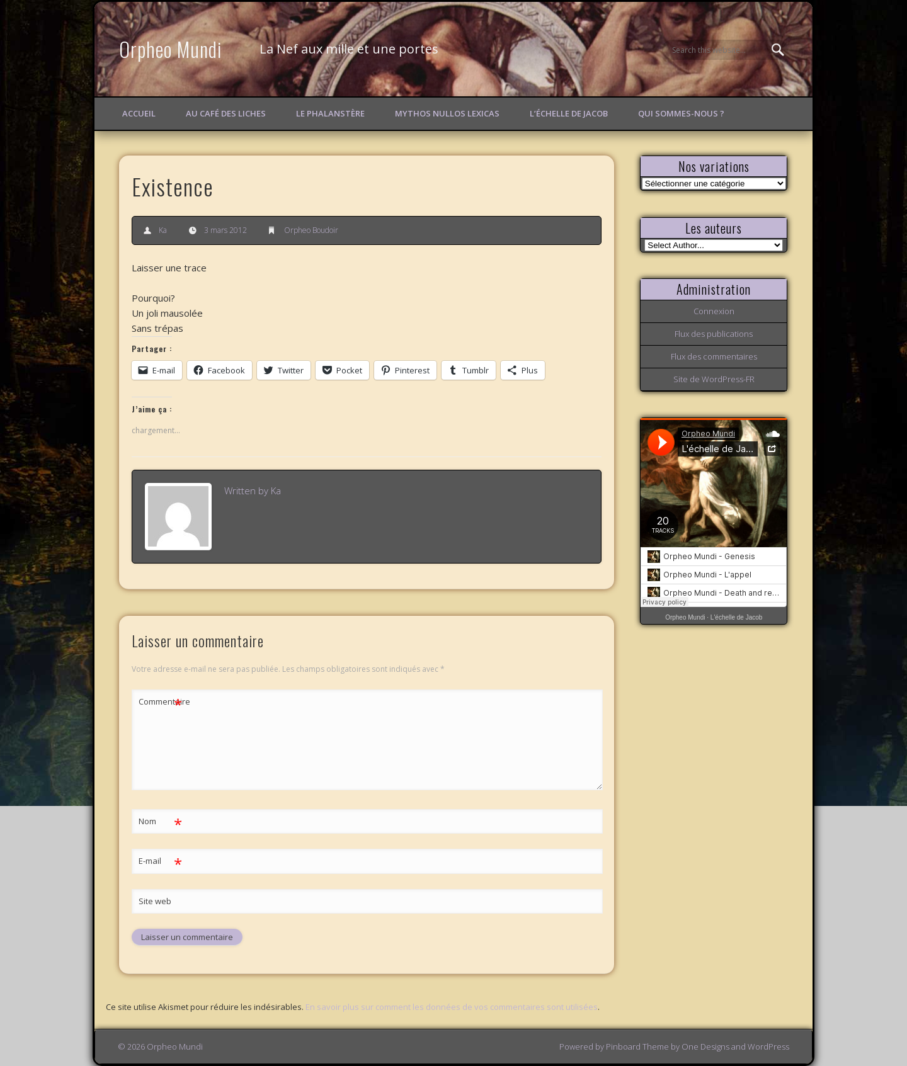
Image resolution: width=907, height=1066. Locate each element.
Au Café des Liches (226, 113)
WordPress (768, 1046)
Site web (155, 901)
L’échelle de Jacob (569, 113)
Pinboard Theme (637, 1046)
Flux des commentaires (714, 356)
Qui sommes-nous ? (681, 113)
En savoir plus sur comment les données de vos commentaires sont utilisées (451, 1006)
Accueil (139, 113)
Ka (163, 230)
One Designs (705, 1046)
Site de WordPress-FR (714, 379)
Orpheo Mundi (170, 49)
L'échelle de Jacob (736, 617)
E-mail (160, 861)
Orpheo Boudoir (311, 230)
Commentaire (161, 702)
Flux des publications (714, 333)
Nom (160, 821)
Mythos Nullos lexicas (447, 113)
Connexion (713, 311)
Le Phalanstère (330, 113)
